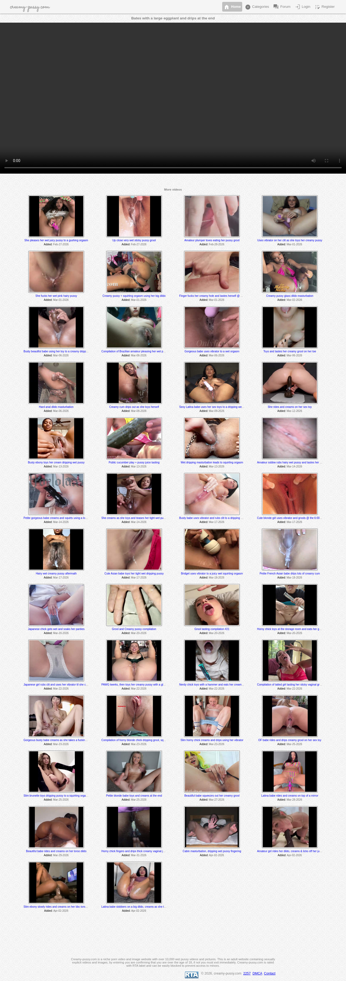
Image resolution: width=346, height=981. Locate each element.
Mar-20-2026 (61, 633)
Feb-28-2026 (216, 244)
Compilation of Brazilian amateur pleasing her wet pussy (135, 351)
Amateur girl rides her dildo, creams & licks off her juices (290, 851)
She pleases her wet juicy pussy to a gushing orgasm (56, 240)
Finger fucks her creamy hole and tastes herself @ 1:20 (212, 295)
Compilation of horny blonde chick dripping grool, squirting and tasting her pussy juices (153, 740)
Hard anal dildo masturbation (56, 406)
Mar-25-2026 (294, 744)
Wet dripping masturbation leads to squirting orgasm (212, 462)
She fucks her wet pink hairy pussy (56, 295)
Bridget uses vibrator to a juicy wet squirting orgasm (212, 573)
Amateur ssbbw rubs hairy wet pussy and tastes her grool (291, 462)
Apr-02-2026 (216, 855)
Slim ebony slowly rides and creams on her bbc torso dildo (58, 906)
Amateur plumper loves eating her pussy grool (211, 240)
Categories (257, 7)
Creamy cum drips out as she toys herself (134, 406)
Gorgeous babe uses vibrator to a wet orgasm (211, 351)
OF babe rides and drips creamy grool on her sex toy (289, 740)
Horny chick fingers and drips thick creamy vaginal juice (134, 851)
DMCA (257, 973)
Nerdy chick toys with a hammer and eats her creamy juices (215, 684)
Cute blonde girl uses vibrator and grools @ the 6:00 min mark (294, 518)
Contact (269, 973)
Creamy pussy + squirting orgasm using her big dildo (133, 295)
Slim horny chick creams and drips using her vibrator (212, 740)
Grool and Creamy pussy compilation (134, 629)
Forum (281, 7)
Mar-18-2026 (216, 577)
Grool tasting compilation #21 (211, 629)
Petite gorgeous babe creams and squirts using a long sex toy (61, 518)
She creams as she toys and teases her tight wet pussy (134, 518)
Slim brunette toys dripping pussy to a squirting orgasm (56, 795)
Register (324, 7)
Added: (48, 244)
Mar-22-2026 (61, 688)
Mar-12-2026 (294, 410)
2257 (247, 973)
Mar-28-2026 (294, 799)
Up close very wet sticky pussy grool (134, 240)
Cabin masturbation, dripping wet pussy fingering (212, 851)
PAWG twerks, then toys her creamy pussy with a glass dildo (137, 684)
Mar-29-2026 (61, 855)
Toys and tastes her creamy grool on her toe (289, 351)
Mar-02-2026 (294, 299)
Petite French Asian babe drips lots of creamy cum (290, 573)
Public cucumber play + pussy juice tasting (134, 462)
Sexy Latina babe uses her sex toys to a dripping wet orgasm (215, 406)
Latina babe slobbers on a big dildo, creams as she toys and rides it (141, 906)
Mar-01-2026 (294, 244)
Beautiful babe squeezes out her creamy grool (211, 795)
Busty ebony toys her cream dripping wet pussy (56, 462)
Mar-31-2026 (139, 855)
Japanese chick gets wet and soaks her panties (56, 629)
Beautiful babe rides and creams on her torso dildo (56, 851)
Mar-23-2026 (61, 744)
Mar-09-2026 (216, 410)
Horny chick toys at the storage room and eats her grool (290, 629)
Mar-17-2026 (216, 522)
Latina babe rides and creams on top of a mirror (289, 795)
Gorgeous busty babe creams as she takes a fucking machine (60, 740)
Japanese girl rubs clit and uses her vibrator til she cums (57, 684)
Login (302, 7)
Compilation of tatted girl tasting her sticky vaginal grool (290, 684)
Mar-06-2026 (61, 355)
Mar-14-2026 (294, 466)
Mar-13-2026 (61, 466)
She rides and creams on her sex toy (290, 406)
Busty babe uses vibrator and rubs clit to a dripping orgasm (214, 518)
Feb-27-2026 (61, 244)
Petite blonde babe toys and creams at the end (134, 795)
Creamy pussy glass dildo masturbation (290, 295)
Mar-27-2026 (216, 799)
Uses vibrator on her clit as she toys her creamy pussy (289, 240)
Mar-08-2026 (139, 410)
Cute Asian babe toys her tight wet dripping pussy (134, 573)
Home (232, 7)
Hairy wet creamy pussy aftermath (56, 573)
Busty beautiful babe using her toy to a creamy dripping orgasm (61, 351)
